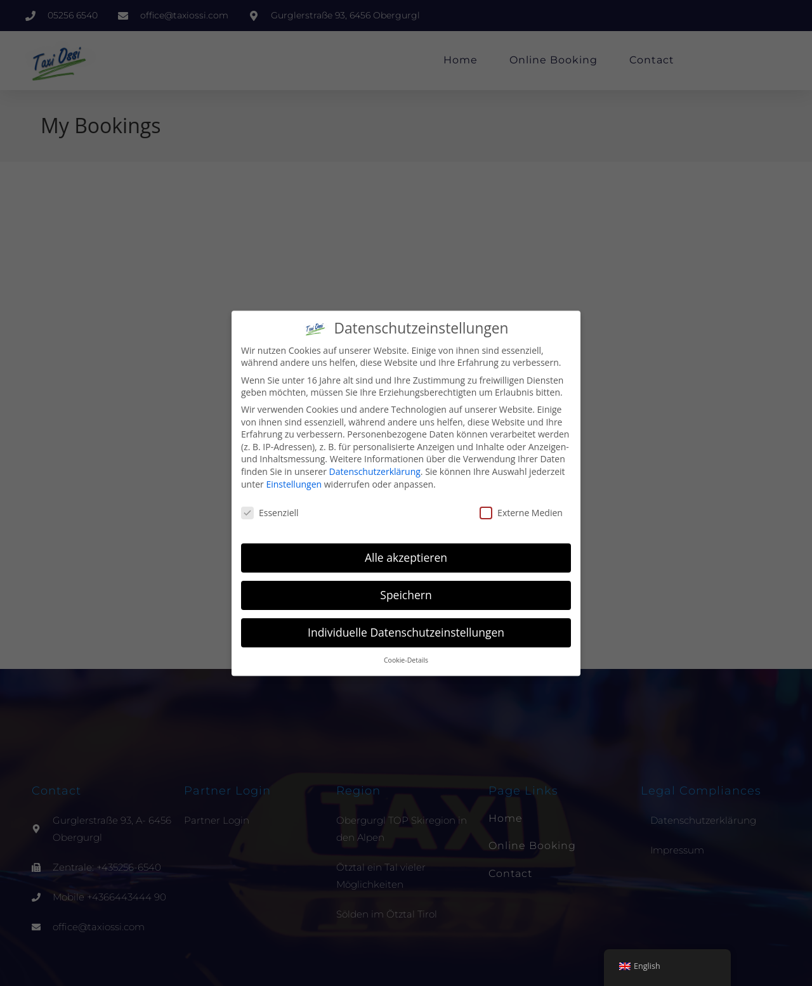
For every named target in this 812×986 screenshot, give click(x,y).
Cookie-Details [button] (406, 660)
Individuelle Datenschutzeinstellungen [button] (406, 632)
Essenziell (270, 513)
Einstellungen (294, 484)
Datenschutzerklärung (375, 471)
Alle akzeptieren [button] (406, 557)
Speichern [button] (405, 594)
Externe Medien (521, 513)
